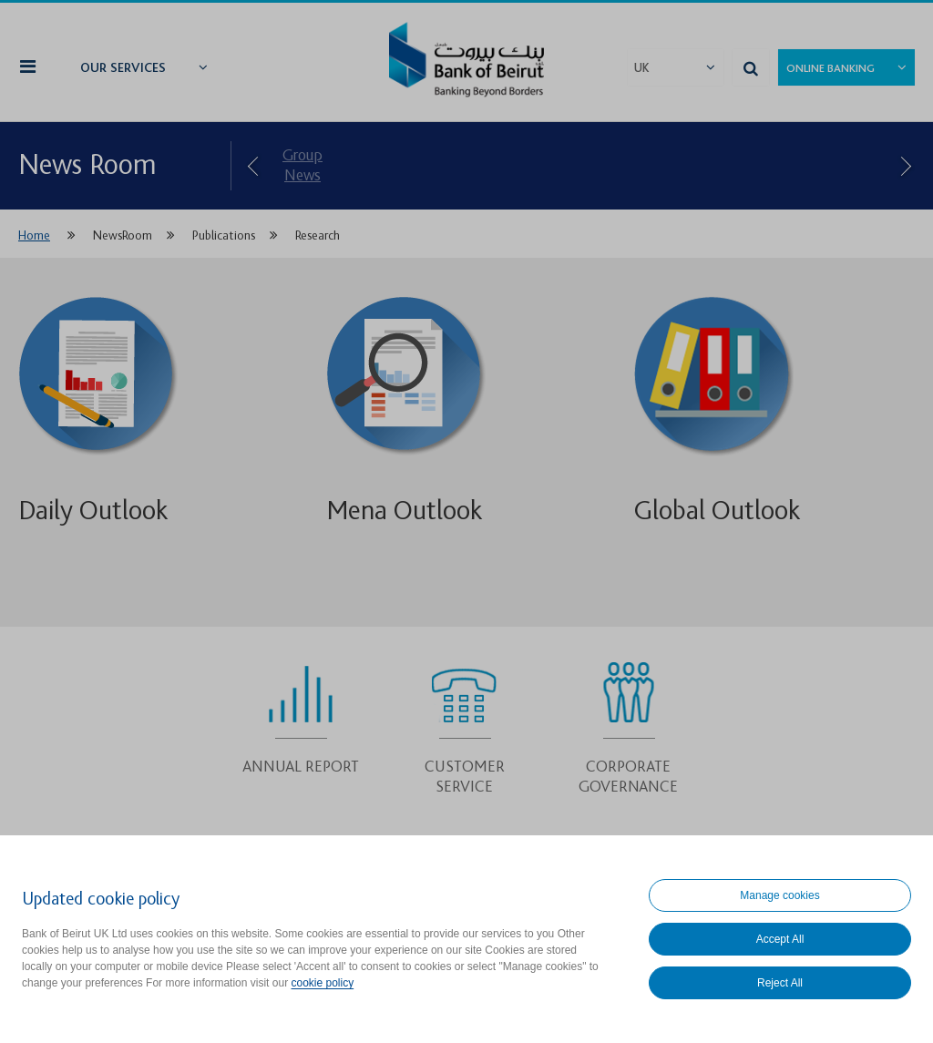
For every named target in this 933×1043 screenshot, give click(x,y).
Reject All (780, 983)
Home (34, 235)
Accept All (780, 939)
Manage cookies (779, 895)
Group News (302, 165)
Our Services (123, 68)
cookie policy (322, 983)
